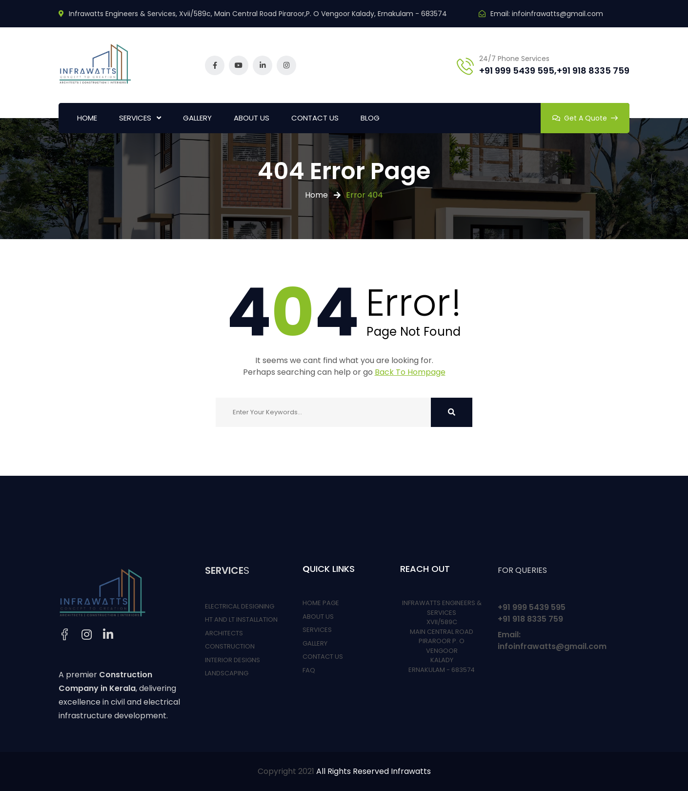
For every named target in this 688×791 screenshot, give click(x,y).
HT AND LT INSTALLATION (241, 619)
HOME (87, 118)
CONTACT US (315, 118)
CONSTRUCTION (230, 646)
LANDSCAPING (226, 673)
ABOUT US (251, 118)
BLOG (370, 118)
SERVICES (135, 118)
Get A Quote (585, 118)
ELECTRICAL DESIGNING (239, 606)
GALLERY (197, 118)
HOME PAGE (321, 603)
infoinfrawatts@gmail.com (557, 14)
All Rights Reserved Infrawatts (373, 771)
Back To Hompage (410, 372)
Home (316, 195)
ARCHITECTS (224, 633)
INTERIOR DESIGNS (232, 660)
